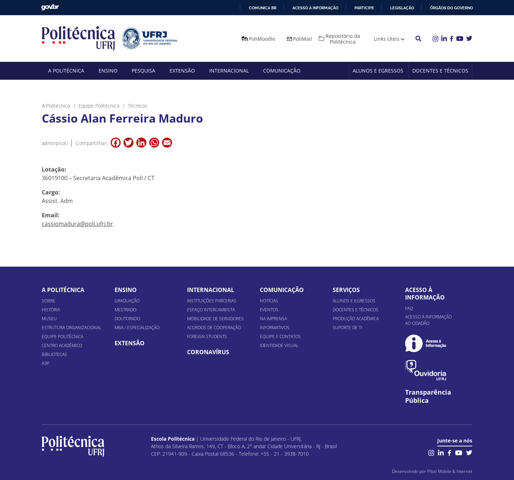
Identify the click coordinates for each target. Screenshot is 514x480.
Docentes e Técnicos (440, 70)
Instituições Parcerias (211, 301)
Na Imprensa (273, 319)
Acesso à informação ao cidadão (428, 320)
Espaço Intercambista (211, 310)
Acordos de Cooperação (214, 328)
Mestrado (125, 310)
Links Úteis (386, 38)
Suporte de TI (347, 328)
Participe (364, 7)
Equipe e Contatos (280, 336)
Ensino (108, 70)
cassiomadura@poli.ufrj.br (77, 224)
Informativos (274, 328)
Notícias (269, 301)
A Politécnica (66, 70)
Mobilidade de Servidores (215, 319)
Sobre (48, 301)
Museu (49, 319)
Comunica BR (262, 7)
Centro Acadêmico (62, 345)
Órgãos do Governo (451, 7)
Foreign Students (207, 336)
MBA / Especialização (137, 328)
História (51, 310)
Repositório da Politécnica (343, 39)
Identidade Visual (279, 345)
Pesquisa (143, 70)
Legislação (402, 7)
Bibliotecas (54, 354)
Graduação (127, 301)
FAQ (409, 308)
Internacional (229, 70)
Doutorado (127, 319)
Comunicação (282, 70)
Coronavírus (208, 352)
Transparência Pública (428, 396)
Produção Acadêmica (356, 319)
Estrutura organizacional (71, 328)
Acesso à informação (315, 7)
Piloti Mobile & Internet (449, 471)
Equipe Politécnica (62, 336)
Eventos (269, 310)
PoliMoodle (262, 38)
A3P (45, 363)
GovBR (50, 7)
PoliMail (302, 38)
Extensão (182, 70)
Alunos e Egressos (378, 70)
